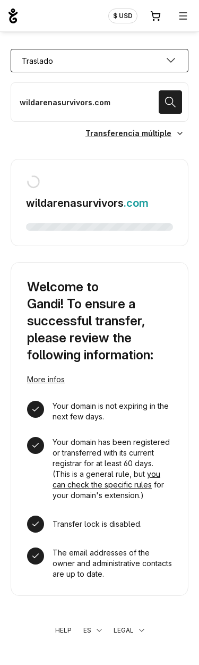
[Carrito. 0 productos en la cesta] (155, 16)
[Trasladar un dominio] (99, 102)
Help (63, 630)
